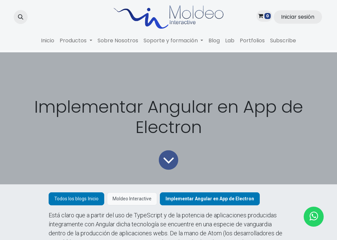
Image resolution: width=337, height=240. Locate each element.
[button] (21, 17)
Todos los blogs (70, 198)
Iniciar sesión (297, 17)
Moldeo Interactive (132, 198)
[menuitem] (47, 40)
